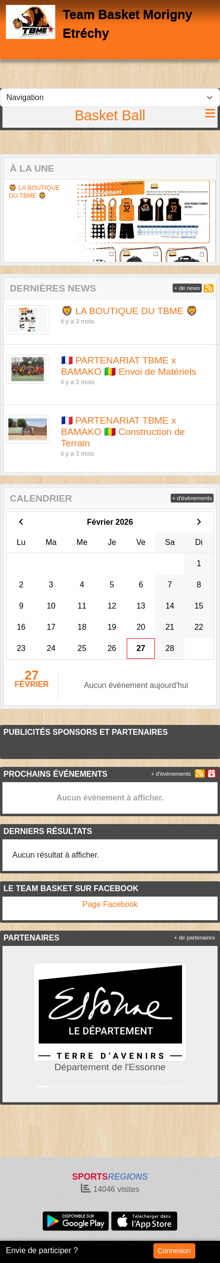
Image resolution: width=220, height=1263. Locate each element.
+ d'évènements (192, 498)
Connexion (174, 1251)
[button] (12, 220)
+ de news (187, 288)
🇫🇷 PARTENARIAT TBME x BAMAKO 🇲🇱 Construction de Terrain (123, 431)
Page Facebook (110, 904)
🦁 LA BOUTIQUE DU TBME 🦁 (34, 191)
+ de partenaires (194, 937)
